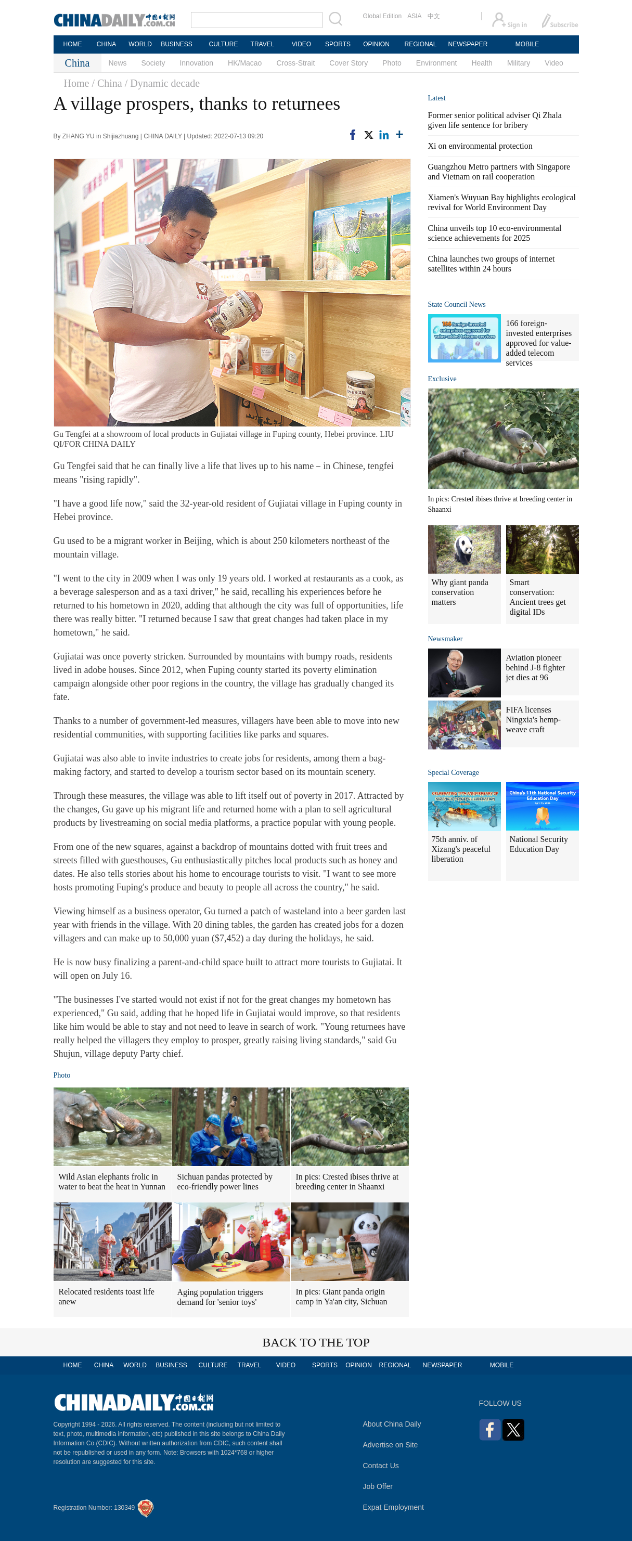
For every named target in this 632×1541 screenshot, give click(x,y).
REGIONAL (420, 44)
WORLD (140, 44)
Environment (436, 63)
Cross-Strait (295, 63)
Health (481, 63)
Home (76, 83)
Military (518, 63)
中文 (434, 16)
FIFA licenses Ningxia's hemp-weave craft (533, 719)
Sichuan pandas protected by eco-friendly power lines (225, 1181)
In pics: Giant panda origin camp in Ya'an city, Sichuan (342, 1296)
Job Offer (378, 1486)
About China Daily (392, 1424)
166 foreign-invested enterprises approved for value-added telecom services (539, 343)
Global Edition (382, 16)
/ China (107, 83)
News (118, 63)
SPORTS (338, 44)
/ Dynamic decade (162, 83)
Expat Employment (393, 1507)
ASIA (414, 16)
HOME (72, 44)
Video (554, 63)
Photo (392, 63)
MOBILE (527, 44)
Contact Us (381, 1465)
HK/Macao (245, 63)
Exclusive (442, 379)
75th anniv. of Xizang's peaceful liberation (461, 849)
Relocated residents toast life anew (106, 1296)
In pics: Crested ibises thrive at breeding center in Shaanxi (347, 1181)
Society (153, 63)
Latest (437, 98)
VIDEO (301, 44)
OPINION (376, 44)
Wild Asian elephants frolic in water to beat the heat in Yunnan (112, 1181)
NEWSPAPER (467, 44)
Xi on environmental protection (480, 145)
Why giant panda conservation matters (460, 592)
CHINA (106, 44)
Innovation (196, 63)
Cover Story (348, 63)
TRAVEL (263, 44)
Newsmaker (445, 639)
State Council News (457, 304)
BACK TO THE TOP (316, 1342)
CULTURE (223, 44)
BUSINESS (176, 44)
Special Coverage (453, 772)
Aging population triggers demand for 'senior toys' (220, 1297)
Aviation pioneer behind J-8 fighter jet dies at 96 (535, 667)
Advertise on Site (390, 1445)
